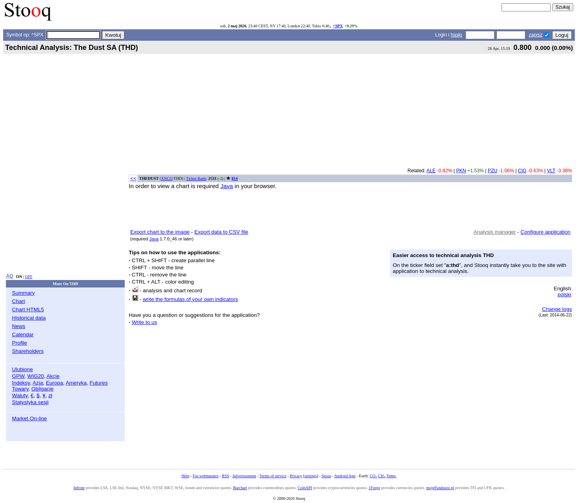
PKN (461, 170)
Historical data (29, 318)
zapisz (535, 35)
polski (564, 294)
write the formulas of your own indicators (190, 299)
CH (381, 476)
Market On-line (29, 418)
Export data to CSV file (221, 232)
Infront (78, 488)
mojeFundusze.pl (440, 488)
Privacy (296, 476)
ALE (430, 170)
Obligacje (42, 389)
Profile (19, 343)
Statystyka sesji (30, 402)
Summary (23, 293)
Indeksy (21, 383)
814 (235, 178)
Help (185, 476)
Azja (37, 383)
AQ (9, 276)
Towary (20, 389)
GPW (18, 376)
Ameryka (76, 383)
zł (50, 395)
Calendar (23, 334)
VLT (551, 170)
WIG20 (35, 376)
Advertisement (244, 476)
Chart (18, 301)
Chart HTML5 (28, 309)
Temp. (391, 476)
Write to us (144, 322)
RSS (225, 476)
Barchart (240, 488)
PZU (492, 170)
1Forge (374, 488)
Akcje (53, 376)
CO (373, 476)
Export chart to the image (160, 232)
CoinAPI (305, 488)
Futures (98, 383)
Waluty (20, 395)
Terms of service (272, 476)
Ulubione (22, 369)
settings (310, 476)
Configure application (545, 232)
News (18, 326)
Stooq (326, 476)
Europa (54, 383)
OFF (28, 276)
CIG (522, 170)
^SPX (338, 26)
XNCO (167, 178)
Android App (345, 476)
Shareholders (28, 351)
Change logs (557, 309)
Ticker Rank (196, 178)
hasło (456, 35)
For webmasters (206, 476)
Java (227, 186)
